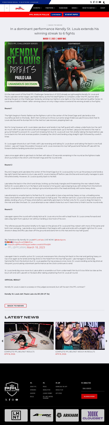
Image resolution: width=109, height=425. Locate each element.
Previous (2, 341)
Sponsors (33, 424)
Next (106, 341)
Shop (102, 8)
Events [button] (37, 8)
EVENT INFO (71, 14)
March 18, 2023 (36, 247)
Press (45, 420)
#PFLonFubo (38, 240)
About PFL (34, 420)
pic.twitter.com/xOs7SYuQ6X (41, 244)
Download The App (63, 420)
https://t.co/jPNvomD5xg (18, 244)
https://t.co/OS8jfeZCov (24, 242)
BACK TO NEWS (15, 306)
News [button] (75, 8)
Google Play (60, 424)
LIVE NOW (56, 14)
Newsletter (47, 424)
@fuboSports (61, 240)
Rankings (63, 8)
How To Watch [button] (89, 8)
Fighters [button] (50, 8)
